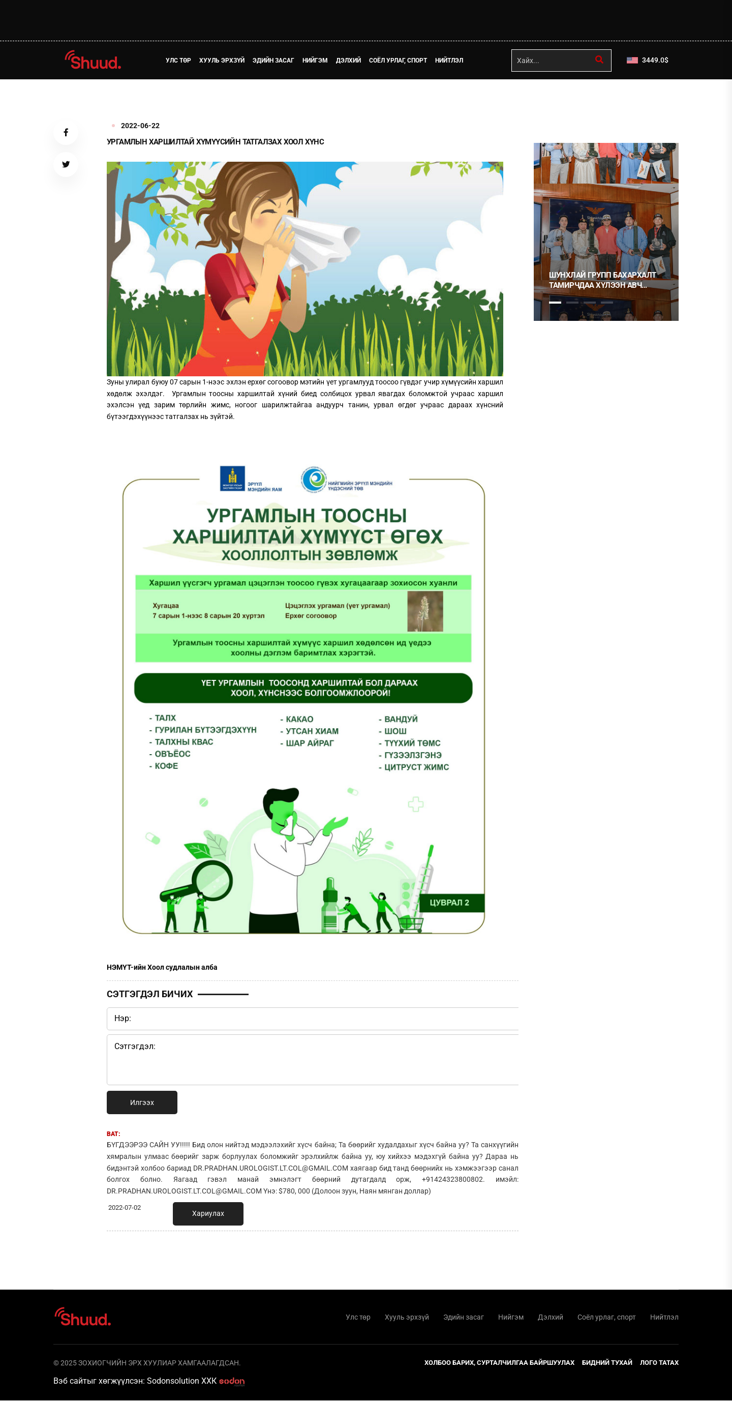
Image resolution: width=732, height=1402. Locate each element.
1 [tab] (555, 102)
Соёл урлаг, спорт (400, 60)
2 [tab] (572, 303)
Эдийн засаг (275, 60)
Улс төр (180, 60)
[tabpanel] (606, 232)
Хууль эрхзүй (224, 60)
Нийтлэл (451, 60)
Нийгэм (317, 60)
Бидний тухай (607, 1364)
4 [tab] (607, 303)
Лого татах (659, 1364)
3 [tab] (590, 303)
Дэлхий (350, 60)
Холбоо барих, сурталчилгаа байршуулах (499, 1364)
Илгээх (142, 1102)
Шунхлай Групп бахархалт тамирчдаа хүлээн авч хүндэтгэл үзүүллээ (602, 280)
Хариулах (208, 1213)
